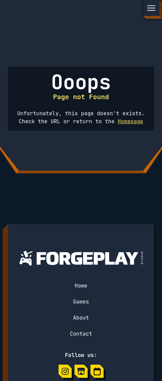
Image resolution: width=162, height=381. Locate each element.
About (81, 317)
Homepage (130, 121)
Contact (81, 333)
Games (81, 301)
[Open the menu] (151, 8)
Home (81, 285)
